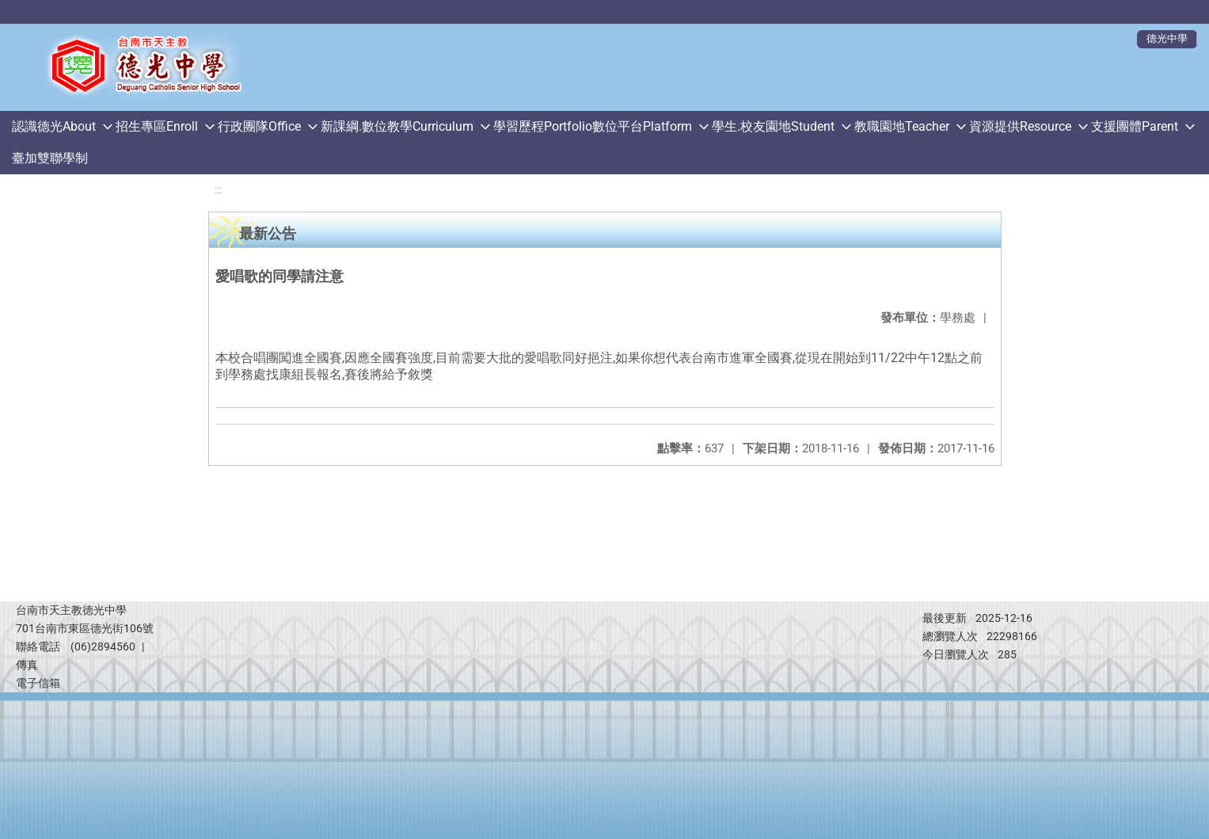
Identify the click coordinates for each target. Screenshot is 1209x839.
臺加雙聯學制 (50, 158)
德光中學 (1167, 38)
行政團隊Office (259, 126)
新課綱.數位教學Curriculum (397, 126)
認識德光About (54, 126)
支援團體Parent (1134, 126)
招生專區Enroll (157, 126)
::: (218, 190)
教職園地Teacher (901, 126)
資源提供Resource (1020, 126)
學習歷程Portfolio (542, 126)
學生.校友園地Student (773, 126)
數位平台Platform (642, 126)
